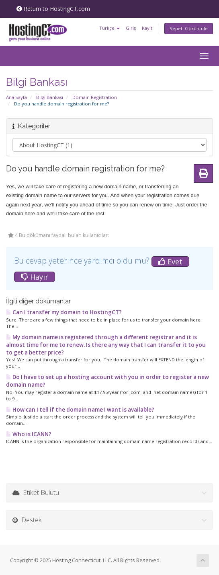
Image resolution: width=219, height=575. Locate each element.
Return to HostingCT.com (53, 8)
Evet (170, 261)
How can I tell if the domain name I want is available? (80, 409)
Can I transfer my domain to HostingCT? (64, 312)
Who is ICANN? (28, 434)
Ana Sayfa (16, 97)
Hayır (34, 277)
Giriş (131, 28)
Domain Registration (94, 97)
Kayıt (147, 28)
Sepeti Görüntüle (189, 28)
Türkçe (109, 28)
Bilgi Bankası (49, 97)
